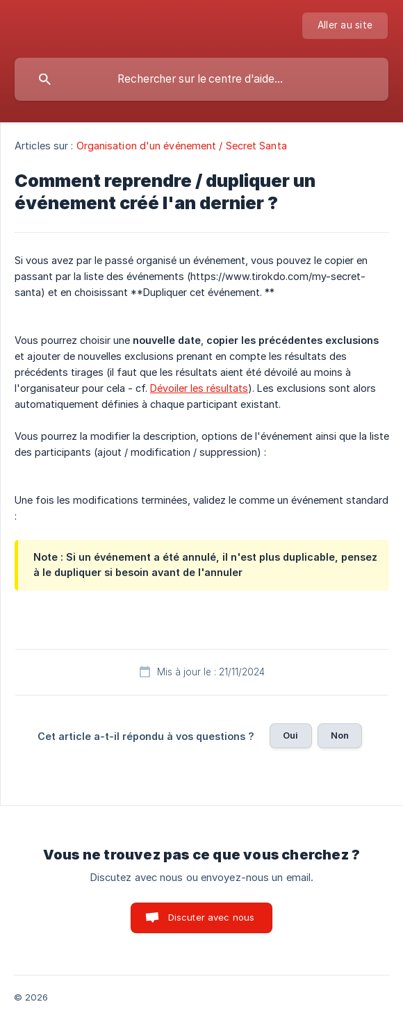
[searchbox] (201, 79)
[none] (345, 26)
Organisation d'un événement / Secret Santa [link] (181, 145)
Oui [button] (290, 735)
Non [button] (340, 735)
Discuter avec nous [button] (211, 917)
